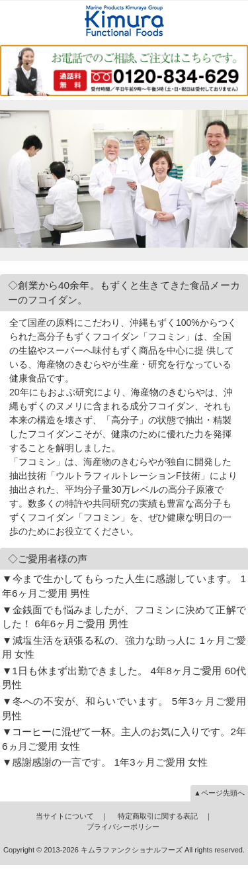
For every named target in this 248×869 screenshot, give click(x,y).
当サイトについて (65, 816)
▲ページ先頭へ (219, 793)
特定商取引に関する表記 (158, 816)
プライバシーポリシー (123, 827)
